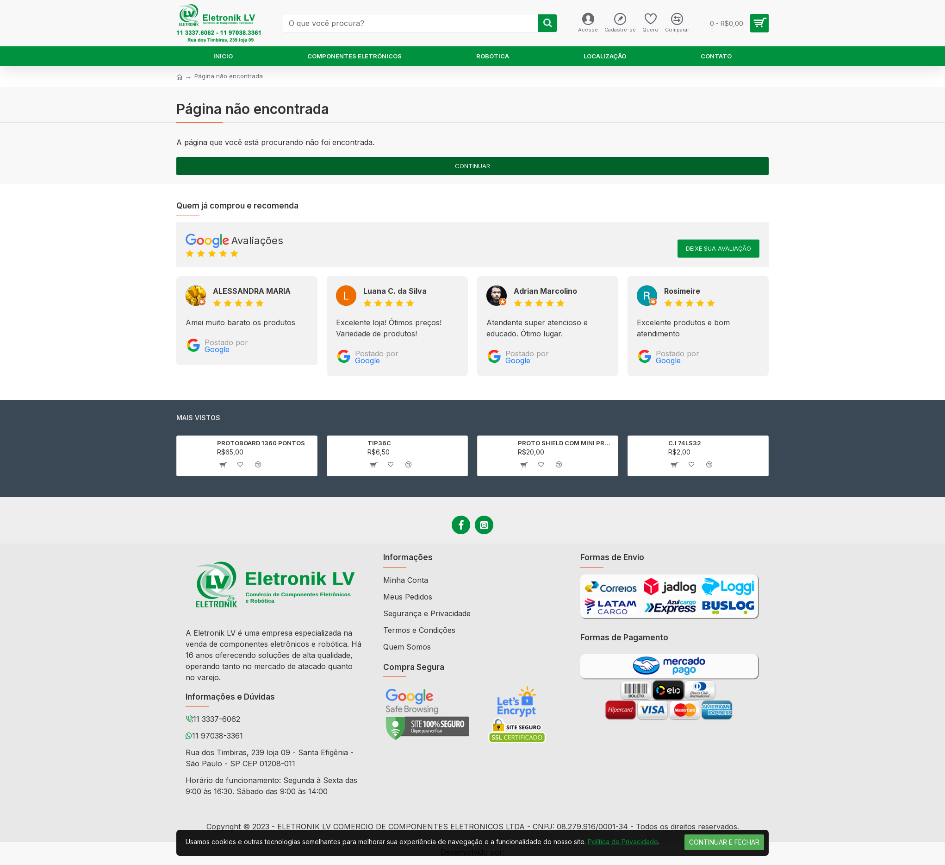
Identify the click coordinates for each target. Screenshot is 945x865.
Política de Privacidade (623, 842)
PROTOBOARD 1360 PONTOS (261, 443)
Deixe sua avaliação (718, 248)
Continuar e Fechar (724, 842)
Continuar (472, 166)
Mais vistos (198, 418)
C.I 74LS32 (684, 443)
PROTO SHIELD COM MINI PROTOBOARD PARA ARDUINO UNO (566, 443)
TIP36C (379, 443)
